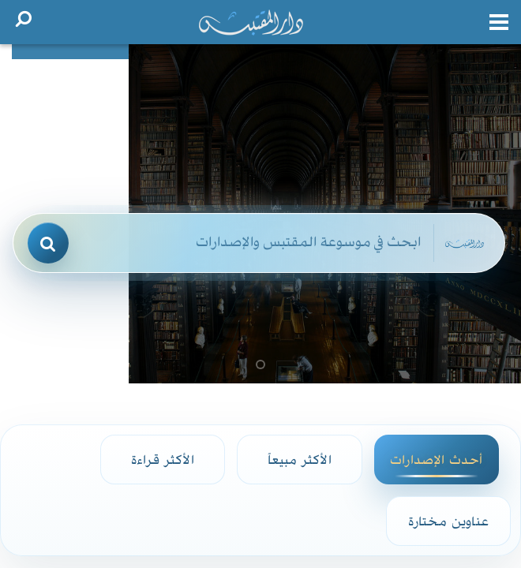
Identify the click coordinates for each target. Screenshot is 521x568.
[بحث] (48, 242)
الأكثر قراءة (162, 459)
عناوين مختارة (448, 521)
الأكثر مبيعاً (300, 459)
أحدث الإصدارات (436, 459)
